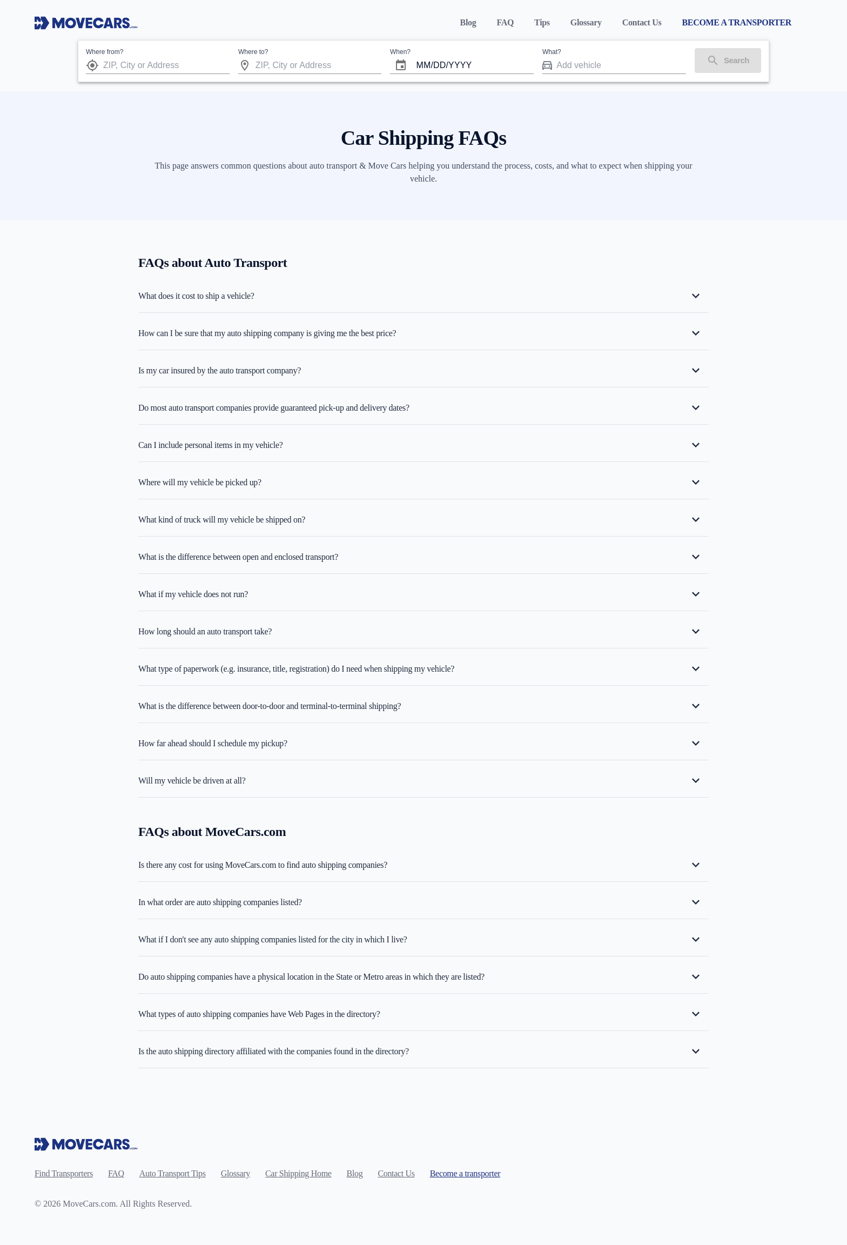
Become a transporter (465, 1173)
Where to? (253, 52)
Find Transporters (64, 1173)
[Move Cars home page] (86, 22)
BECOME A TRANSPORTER (736, 22)
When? (400, 52)
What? (551, 52)
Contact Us (642, 22)
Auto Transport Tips (172, 1173)
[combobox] (166, 65)
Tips (542, 22)
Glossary (586, 22)
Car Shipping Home (298, 1173)
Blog (468, 22)
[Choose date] (401, 65)
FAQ (505, 22)
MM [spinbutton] (423, 65)
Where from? (104, 52)
